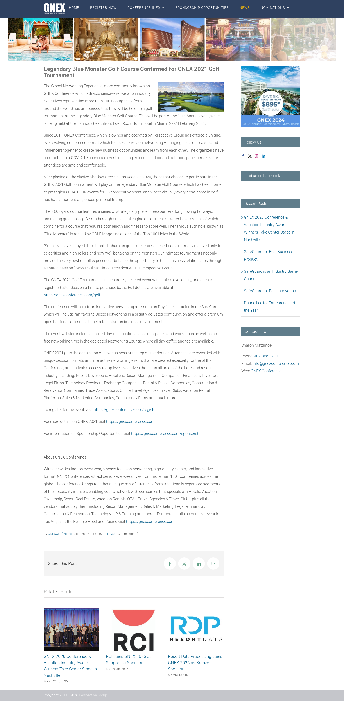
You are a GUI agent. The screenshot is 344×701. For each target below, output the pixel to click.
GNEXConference (60, 534)
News (111, 534)
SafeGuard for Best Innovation (270, 290)
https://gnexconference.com (130, 421)
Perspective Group (93, 695)
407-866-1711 (266, 356)
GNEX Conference (266, 371)
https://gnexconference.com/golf (72, 295)
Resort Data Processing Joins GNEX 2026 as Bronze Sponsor (195, 662)
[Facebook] (243, 156)
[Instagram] (256, 156)
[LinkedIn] (263, 156)
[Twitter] (250, 156)
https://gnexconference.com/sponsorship (166, 433)
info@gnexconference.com (276, 363)
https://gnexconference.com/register (125, 409)
